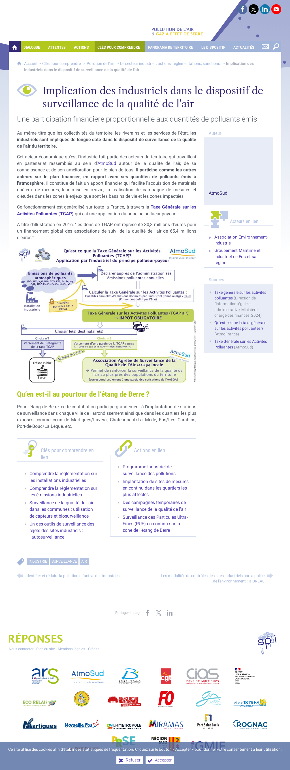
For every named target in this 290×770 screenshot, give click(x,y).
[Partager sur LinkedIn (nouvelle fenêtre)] (169, 613)
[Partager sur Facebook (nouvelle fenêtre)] (147, 613)
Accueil (30, 63)
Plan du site (45, 649)
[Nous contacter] (265, 46)
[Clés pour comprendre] (120, 46)
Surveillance (64, 561)
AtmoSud (106, 163)
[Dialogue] (33, 46)
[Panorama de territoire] (171, 46)
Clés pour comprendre (61, 63)
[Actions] (82, 46)
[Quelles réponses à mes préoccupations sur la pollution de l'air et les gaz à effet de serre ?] (15, 46)
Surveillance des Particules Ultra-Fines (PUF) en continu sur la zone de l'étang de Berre (155, 523)
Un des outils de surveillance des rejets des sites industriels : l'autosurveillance (61, 530)
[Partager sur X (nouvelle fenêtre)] (158, 613)
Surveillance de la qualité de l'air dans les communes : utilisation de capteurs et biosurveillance (61, 509)
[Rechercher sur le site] (275, 46)
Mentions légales (71, 649)
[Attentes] (58, 46)
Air (84, 561)
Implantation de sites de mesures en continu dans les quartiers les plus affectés (156, 488)
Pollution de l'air (100, 63)
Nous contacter (21, 649)
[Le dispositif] (215, 46)
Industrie (38, 561)
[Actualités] (245, 46)
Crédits (93, 649)
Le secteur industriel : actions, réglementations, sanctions (170, 63)
